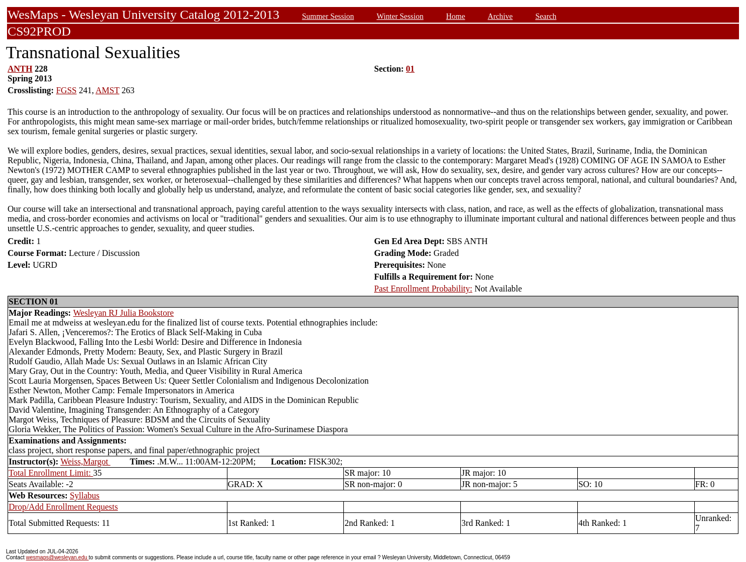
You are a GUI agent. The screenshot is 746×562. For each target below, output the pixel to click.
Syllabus (84, 495)
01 (410, 68)
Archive (500, 16)
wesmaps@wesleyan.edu (57, 557)
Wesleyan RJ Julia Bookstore (123, 312)
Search (545, 16)
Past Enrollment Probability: (423, 288)
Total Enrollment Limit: (51, 472)
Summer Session (328, 16)
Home (455, 16)
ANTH (20, 68)
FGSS (66, 90)
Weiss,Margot (85, 461)
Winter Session (400, 16)
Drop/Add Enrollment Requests (63, 506)
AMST (107, 90)
